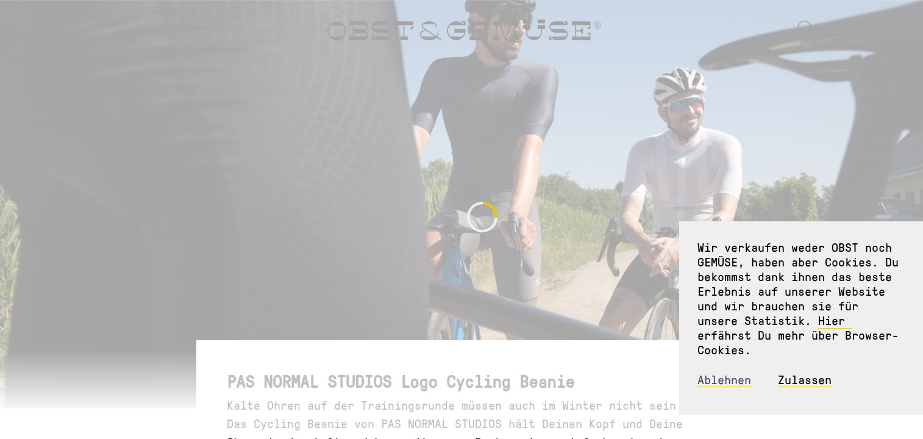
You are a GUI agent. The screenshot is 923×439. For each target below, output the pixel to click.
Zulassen (805, 379)
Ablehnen (724, 379)
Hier (835, 320)
